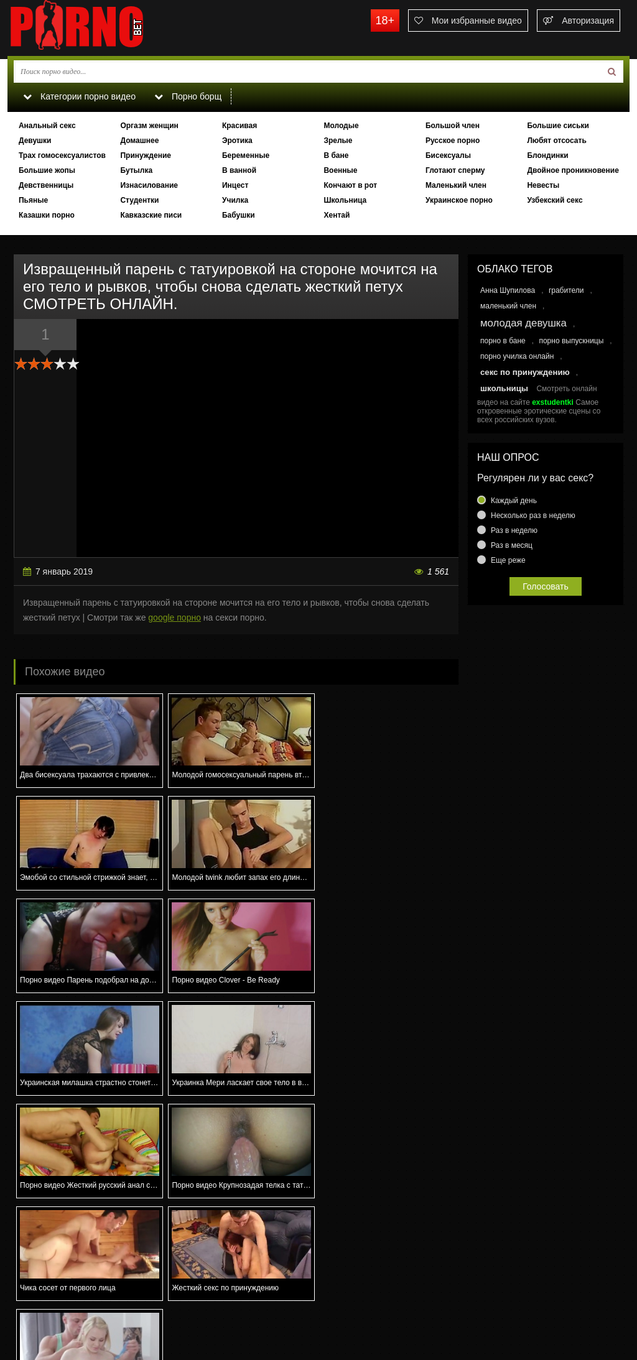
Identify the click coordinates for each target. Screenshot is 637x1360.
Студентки (139, 200)
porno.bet (100, 28)
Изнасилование (149, 185)
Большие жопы (47, 170)
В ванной (239, 170)
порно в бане (503, 340)
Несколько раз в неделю (533, 515)
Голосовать (546, 586)
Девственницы (46, 185)
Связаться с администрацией (71, 1307)
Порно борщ (187, 96)
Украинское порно (459, 200)
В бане (335, 155)
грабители (566, 290)
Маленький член (455, 185)
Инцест (235, 185)
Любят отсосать (556, 140)
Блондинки (547, 155)
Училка (235, 200)
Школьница (344, 200)
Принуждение (145, 155)
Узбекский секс (554, 200)
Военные (340, 170)
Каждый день (514, 500)
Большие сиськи (558, 125)
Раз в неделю (514, 530)
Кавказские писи (151, 215)
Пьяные (33, 200)
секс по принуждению (525, 372)
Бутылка (136, 170)
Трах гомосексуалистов (62, 155)
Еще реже (508, 560)
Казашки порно (47, 215)
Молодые (340, 125)
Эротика (237, 140)
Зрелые (337, 140)
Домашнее (139, 140)
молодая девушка (523, 323)
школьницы (504, 388)
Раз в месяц (511, 545)
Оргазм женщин (149, 125)
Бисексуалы (448, 155)
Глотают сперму (455, 170)
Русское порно (452, 140)
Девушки (35, 140)
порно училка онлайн (517, 356)
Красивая (239, 125)
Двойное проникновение (572, 170)
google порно (174, 617)
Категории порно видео (78, 96)
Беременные (245, 155)
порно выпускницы (571, 340)
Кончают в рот (350, 185)
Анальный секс (47, 125)
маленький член (508, 306)
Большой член (452, 125)
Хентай (336, 215)
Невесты (543, 185)
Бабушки (238, 215)
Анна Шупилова (507, 290)
